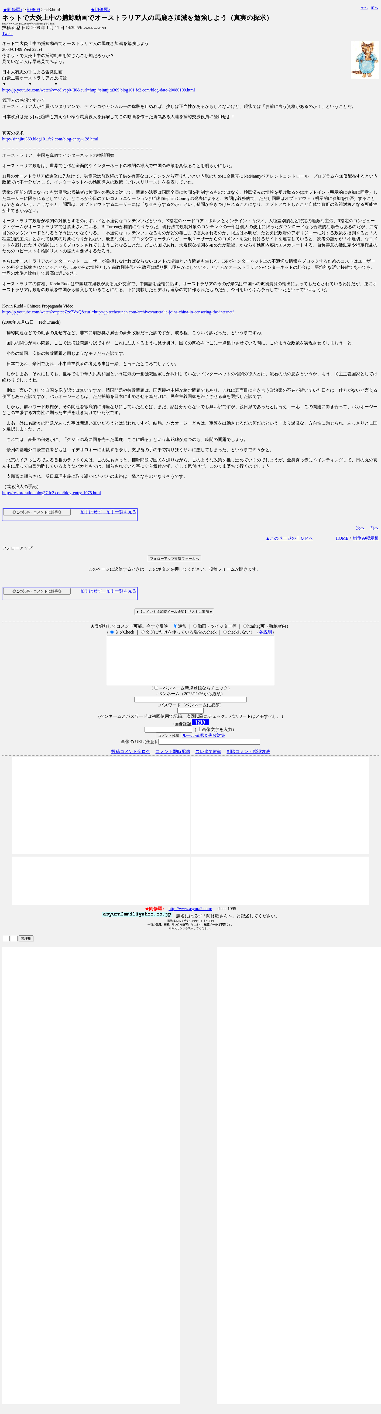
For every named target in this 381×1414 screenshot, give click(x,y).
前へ (374, 8)
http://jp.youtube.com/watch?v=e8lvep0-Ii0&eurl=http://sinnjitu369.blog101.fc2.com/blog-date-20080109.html (98, 90)
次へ (364, 8)
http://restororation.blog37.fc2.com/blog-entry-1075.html (51, 492)
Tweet (7, 33)
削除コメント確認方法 (248, 761)
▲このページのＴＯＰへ (289, 538)
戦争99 (33, 9)
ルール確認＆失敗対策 (203, 745)
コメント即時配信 (173, 761)
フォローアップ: (17, 548)
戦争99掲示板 (366, 538)
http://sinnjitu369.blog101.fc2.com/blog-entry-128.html (50, 139)
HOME (342, 538)
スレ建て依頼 (208, 761)
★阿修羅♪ (12, 9)
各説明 (265, 632)
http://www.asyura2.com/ (190, 918)
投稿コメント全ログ (130, 761)
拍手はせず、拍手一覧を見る (108, 512)
